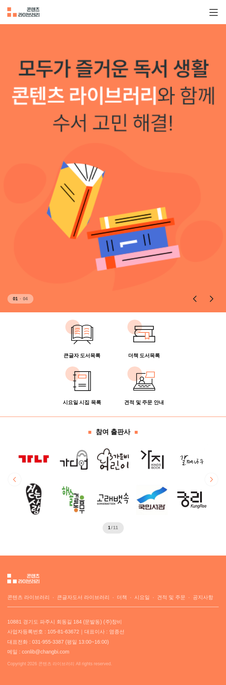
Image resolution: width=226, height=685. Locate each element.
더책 (122, 597)
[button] (194, 298)
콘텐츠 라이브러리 (28, 597)
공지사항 (203, 597)
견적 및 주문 (171, 597)
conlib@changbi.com (45, 652)
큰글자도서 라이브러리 (83, 597)
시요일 (142, 597)
